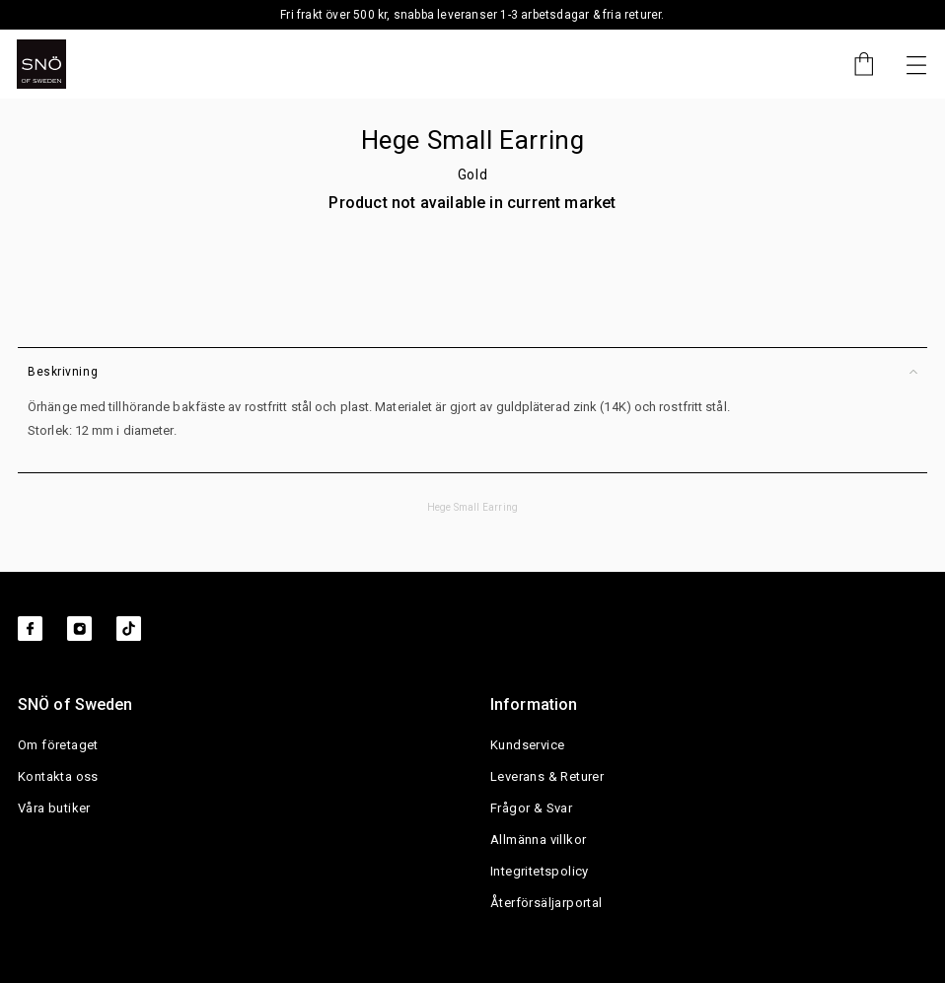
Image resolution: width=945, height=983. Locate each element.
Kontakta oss (58, 776)
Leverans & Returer (547, 776)
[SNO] (41, 64)
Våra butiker (54, 808)
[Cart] (854, 64)
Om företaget (58, 744)
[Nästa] (916, 64)
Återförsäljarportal (546, 902)
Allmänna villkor (538, 839)
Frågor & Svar (531, 808)
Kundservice (527, 744)
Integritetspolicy (539, 871)
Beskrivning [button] (472, 372)
